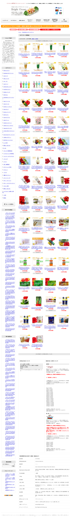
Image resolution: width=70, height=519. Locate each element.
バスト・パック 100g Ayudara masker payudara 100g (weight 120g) (62, 127)
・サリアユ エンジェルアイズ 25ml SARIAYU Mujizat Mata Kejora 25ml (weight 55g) (10, 307)
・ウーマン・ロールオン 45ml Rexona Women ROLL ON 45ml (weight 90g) (10, 270)
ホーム (20, 32)
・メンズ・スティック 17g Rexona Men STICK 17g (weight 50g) (10, 255)
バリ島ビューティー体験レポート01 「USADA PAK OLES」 (10, 475)
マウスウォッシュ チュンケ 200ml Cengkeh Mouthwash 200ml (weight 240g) (50, 269)
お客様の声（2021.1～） (9, 490)
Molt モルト (5, 94)
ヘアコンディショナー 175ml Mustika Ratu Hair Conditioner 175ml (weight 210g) (62, 109)
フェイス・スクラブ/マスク (8, 156)
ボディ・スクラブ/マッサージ (9, 183)
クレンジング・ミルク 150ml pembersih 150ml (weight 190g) (36, 90)
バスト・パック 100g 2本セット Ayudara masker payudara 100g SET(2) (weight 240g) (24, 147)
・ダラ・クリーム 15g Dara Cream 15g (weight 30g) (10, 213)
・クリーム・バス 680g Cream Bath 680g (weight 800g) (10, 287)
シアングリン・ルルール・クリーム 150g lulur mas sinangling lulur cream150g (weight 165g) (24, 127)
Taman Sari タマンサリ (7, 128)
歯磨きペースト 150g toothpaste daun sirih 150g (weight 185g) (50, 248)
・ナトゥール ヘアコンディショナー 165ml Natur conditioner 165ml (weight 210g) (10, 279)
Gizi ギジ (5, 81)
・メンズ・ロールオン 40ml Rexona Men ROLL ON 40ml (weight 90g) (10, 251)
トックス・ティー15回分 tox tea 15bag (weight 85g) (24, 306)
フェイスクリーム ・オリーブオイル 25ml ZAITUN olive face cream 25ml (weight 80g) (37, 207)
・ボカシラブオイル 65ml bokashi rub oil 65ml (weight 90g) (10, 243)
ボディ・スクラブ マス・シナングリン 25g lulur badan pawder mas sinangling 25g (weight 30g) (50, 327)
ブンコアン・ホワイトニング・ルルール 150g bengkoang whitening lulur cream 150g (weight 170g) (24, 187)
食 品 (4, 148)
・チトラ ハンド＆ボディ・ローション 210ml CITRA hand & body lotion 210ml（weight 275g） (10, 217)
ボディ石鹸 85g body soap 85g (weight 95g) (62, 229)
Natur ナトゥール (6, 101)
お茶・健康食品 (6, 164)
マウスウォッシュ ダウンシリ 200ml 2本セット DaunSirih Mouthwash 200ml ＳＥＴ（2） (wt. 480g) (37, 269)
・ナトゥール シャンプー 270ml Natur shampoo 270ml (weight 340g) (10, 329)
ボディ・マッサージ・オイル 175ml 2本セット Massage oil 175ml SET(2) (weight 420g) (62, 72)
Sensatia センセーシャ (7, 122)
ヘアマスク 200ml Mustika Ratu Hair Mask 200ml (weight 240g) (50, 109)
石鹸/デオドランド (7, 175)
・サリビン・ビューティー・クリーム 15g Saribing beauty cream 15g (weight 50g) (10, 222)
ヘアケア (5, 172)
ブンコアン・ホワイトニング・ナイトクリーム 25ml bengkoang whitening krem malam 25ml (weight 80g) (24, 207)
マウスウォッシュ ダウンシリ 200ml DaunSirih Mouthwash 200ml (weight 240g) (24, 268)
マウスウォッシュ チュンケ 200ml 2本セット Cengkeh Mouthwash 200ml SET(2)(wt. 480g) (62, 269)
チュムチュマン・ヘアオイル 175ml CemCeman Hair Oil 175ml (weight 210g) (50, 90)
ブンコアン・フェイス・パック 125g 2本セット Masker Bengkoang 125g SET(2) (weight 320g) (37, 55)
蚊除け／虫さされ (6, 145)
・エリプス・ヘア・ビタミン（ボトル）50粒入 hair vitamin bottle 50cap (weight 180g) (10, 266)
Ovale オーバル (6, 103)
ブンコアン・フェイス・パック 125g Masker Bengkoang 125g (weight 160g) (24, 54)
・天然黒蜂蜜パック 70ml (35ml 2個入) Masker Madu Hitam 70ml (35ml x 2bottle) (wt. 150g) (10, 247)
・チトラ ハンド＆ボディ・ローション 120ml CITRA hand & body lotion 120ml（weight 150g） (10, 394)
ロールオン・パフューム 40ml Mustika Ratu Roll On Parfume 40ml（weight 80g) (50, 306)
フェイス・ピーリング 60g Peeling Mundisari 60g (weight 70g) (37, 73)
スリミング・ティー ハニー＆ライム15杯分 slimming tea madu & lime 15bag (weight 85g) (50, 289)
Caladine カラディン (7, 137)
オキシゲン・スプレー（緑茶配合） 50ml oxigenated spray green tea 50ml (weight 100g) (62, 206)
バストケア (5, 158)
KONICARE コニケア (7, 86)
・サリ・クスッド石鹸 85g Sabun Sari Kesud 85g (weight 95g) (10, 230)
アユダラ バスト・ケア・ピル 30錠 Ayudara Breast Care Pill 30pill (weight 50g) (24, 247)
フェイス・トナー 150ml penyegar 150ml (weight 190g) (24, 90)
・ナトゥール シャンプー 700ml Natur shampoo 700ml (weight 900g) (10, 283)
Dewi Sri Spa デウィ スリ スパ (9, 134)
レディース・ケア (6, 177)
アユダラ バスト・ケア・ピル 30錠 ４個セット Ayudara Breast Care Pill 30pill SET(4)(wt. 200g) (37, 248)
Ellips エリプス (6, 78)
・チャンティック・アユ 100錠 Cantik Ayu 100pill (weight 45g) (10, 403)
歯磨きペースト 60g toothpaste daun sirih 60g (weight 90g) (62, 248)
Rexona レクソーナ (7, 112)
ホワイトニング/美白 (7, 167)
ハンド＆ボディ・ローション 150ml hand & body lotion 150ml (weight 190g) (62, 167)
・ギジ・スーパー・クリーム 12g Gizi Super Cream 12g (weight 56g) (10, 226)
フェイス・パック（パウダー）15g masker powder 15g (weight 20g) (24, 345)
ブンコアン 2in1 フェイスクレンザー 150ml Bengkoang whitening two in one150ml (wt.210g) (37, 168)
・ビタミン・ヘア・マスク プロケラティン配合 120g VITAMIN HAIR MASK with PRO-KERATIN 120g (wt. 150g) (10, 312)
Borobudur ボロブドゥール (8, 73)
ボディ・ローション (7, 180)
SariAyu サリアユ (6, 117)
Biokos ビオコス (6, 70)
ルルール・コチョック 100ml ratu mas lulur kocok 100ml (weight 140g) (24, 326)
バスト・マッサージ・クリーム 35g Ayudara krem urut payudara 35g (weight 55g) (37, 127)
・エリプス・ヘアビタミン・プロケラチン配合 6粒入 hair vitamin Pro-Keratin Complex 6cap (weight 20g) (10, 260)
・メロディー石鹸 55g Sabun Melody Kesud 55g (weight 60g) (10, 234)
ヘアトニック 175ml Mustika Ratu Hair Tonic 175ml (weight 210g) (24, 109)
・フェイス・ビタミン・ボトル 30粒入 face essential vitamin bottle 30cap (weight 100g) (10, 297)
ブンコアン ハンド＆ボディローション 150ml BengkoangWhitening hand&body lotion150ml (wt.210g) (49, 168)
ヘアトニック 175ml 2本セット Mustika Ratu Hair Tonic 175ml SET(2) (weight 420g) (36, 109)
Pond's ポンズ (6, 109)
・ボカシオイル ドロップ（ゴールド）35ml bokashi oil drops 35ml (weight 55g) (10, 239)
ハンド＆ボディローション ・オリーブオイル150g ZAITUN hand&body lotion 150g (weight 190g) (24, 230)
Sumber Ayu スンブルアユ (8, 125)
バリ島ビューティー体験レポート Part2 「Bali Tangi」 (10, 478)
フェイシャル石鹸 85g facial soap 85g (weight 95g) (49, 227)
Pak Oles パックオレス (7, 106)
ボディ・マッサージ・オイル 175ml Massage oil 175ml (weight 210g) (50, 72)
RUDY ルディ (6, 114)
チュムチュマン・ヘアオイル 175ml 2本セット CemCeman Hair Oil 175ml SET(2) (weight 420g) (62, 91)
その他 (4, 195)
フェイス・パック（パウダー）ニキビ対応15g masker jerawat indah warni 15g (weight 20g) (36, 346)
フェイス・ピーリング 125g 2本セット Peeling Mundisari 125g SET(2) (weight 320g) (62, 54)
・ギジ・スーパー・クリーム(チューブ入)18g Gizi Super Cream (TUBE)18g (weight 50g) (10, 325)
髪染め (4, 197)
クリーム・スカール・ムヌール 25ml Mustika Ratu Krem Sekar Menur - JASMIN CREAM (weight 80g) (50, 208)
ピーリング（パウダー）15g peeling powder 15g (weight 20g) (63, 326)
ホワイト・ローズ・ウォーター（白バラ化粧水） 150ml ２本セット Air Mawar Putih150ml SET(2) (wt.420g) (24, 168)
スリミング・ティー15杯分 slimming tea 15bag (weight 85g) (36, 288)
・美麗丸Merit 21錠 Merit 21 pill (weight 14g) (10, 455)
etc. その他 (5, 142)
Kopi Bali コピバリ (6, 89)
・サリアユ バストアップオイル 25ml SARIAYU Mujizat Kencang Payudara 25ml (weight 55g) (10, 302)
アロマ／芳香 (6, 186)
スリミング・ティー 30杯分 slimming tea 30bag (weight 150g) (24, 288)
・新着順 (36, 38)
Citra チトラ (5, 75)
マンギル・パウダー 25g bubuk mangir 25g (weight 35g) (37, 325)
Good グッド (5, 84)
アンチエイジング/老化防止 (8, 153)
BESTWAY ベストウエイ (8, 140)
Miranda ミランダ (6, 92)
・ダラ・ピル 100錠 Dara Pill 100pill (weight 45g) (10, 398)
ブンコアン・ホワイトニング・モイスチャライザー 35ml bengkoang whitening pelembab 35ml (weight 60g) (50, 187)
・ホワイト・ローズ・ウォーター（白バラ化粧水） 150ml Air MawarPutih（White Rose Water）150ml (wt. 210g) (10, 292)
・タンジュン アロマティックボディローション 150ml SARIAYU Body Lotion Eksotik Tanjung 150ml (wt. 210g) (10, 443)
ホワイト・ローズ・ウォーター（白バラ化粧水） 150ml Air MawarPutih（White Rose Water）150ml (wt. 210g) (62, 148)
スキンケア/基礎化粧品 (7, 150)
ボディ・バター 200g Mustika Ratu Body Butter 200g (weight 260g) (36, 147)
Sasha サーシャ (6, 120)
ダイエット (5, 169)
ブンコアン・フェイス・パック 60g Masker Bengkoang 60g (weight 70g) (24, 73)
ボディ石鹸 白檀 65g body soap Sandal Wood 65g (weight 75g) (36, 228)
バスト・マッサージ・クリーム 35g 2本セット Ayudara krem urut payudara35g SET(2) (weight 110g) (50, 128)
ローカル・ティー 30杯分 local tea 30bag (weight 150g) (62, 288)
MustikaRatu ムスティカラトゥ (28, 32)
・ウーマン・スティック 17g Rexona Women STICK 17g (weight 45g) (10, 274)
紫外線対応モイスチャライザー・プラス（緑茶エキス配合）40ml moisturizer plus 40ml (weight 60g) (63, 187)
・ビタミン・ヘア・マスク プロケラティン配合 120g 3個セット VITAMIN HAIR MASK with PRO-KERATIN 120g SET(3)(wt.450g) (10, 319)
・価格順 (32, 38)
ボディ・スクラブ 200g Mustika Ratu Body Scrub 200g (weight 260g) (49, 147)
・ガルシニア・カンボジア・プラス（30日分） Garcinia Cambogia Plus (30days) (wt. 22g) (10, 351)
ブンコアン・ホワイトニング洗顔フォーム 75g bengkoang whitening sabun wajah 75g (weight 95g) (37, 188)
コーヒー (5, 161)
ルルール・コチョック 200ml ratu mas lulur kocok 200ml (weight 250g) (63, 308)
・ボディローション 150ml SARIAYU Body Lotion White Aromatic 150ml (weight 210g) (10, 438)
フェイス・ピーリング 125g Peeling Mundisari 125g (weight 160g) (50, 54)
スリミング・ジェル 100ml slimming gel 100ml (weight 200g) (37, 308)
